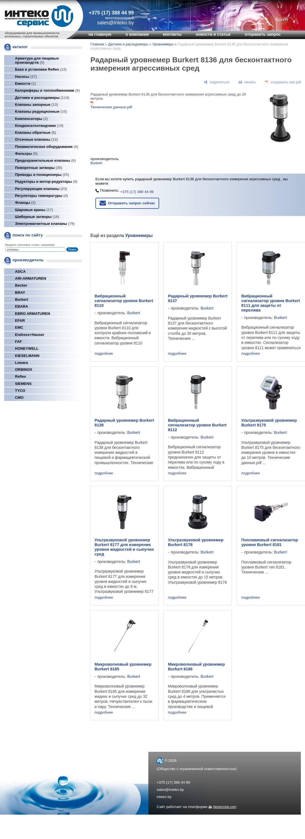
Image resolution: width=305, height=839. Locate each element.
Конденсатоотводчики (39, 125)
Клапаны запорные (36, 104)
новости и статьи (213, 34)
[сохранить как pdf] (283, 82)
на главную (99, 34)
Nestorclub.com (224, 807)
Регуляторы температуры (41, 196)
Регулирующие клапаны (41, 189)
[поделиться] (216, 82)
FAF (18, 341)
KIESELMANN (27, 356)
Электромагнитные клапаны (45, 224)
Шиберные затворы (37, 217)
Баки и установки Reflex (41, 69)
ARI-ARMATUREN (30, 278)
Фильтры (26, 153)
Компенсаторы (31, 119)
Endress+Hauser (29, 335)
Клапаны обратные (35, 132)
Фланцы (25, 202)
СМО (19, 397)
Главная (97, 44)
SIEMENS (23, 384)
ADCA (20, 271)
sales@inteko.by (170, 789)
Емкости (25, 83)
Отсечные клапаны (36, 139)
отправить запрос (263, 34)
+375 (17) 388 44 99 (111, 13)
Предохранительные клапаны (45, 160)
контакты (172, 34)
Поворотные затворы (38, 168)
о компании (137, 34)
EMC (19, 327)
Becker (21, 285)
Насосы (26, 76)
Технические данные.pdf (111, 107)
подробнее (104, 353)
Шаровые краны (34, 210)
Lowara (21, 363)
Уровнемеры (162, 44)
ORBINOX (23, 369)
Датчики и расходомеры (42, 98)
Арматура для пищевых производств (37, 60)
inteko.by (164, 797)
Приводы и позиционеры (42, 175)
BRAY (20, 292)
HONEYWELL (27, 348)
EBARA (21, 306)
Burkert (21, 299)
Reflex (20, 376)
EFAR (20, 320)
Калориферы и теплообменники (47, 90)
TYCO (20, 390)
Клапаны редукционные (41, 111)
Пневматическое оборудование (46, 147)
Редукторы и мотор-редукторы (46, 181)
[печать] (247, 82)
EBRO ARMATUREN (32, 314)
